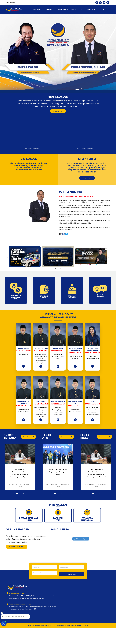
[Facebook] (107, 2)
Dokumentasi (63, 9)
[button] (37, 9)
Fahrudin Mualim (16, 484)
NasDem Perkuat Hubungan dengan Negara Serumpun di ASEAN (58, 471)
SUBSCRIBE (71, 574)
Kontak (101, 9)
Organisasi (38, 9)
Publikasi (50, 9)
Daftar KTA (91, 9)
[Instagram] (96, 2)
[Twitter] (104, 2)
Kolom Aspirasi (10, 2)
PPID (82, 9)
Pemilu (74, 9)
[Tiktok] (100, 2)
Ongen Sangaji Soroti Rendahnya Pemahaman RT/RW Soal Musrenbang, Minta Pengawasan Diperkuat (20, 473)
